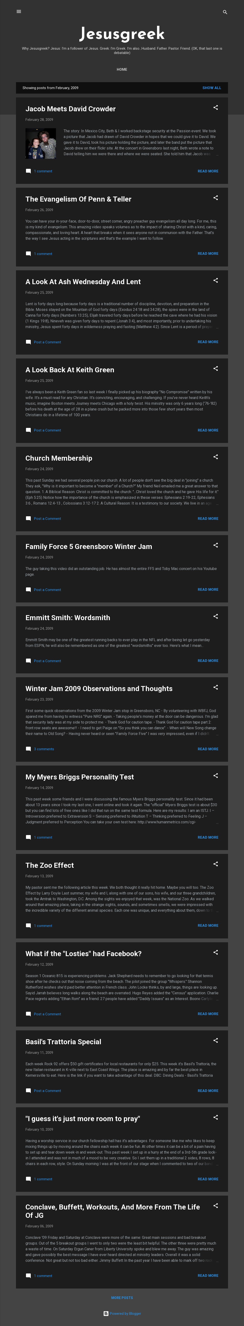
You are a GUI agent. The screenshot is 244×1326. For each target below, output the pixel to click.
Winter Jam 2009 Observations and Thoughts (99, 688)
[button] (216, 108)
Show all (212, 88)
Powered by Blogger (122, 1313)
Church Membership (58, 458)
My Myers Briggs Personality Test (79, 777)
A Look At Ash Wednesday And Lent (83, 281)
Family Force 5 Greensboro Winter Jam (88, 546)
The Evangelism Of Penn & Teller (78, 199)
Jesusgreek (122, 34)
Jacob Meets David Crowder (70, 109)
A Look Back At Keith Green (69, 370)
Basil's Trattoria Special (63, 1042)
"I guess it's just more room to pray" (82, 1118)
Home (122, 69)
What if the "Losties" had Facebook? (83, 953)
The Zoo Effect (49, 865)
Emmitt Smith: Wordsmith (67, 617)
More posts (122, 1298)
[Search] (225, 13)
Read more (208, 171)
